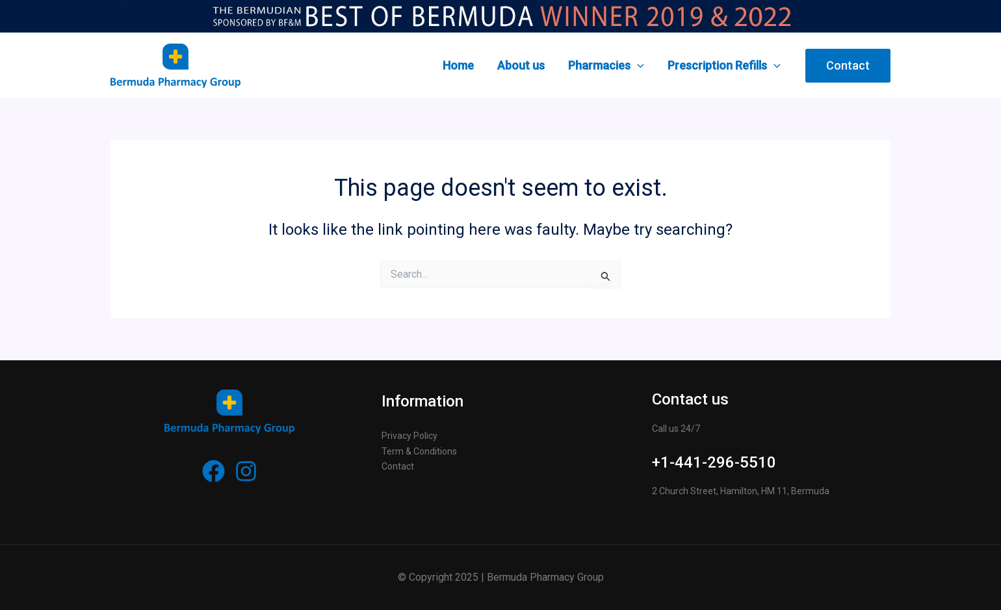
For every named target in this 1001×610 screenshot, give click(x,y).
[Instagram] (246, 471)
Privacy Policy (409, 436)
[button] (847, 66)
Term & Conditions (419, 451)
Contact (398, 466)
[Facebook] (213, 471)
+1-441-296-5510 (714, 462)
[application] (637, 66)
